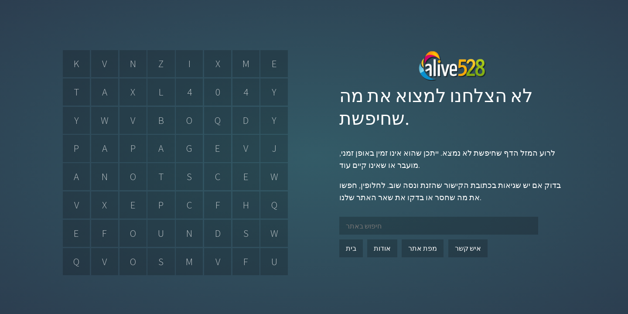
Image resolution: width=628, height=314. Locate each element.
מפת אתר (422, 248)
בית (351, 248)
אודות (382, 248)
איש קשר (468, 248)
